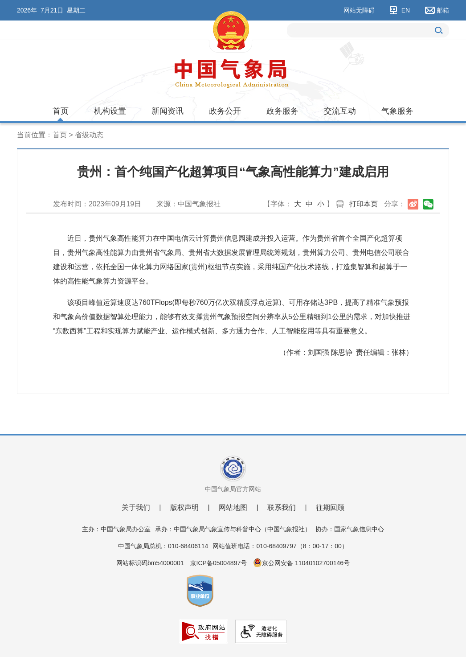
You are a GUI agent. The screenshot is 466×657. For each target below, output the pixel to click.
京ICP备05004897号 (218, 563)
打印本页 (363, 204)
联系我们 (281, 507)
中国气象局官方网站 (233, 489)
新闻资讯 (167, 111)
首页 (61, 111)
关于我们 (136, 507)
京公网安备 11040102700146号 (306, 563)
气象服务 (397, 111)
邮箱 (443, 10)
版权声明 (184, 507)
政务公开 (225, 111)
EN (405, 10)
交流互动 (340, 111)
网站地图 (233, 507)
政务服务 (282, 111)
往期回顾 (330, 507)
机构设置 (110, 111)
